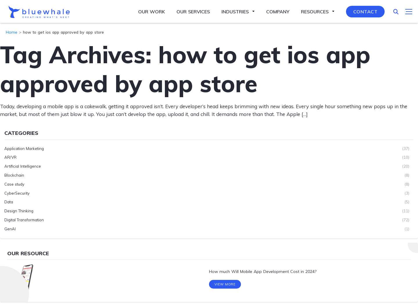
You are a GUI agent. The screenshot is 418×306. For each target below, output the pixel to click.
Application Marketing (24, 148)
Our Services (193, 12)
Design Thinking (18, 211)
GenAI (10, 228)
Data (8, 202)
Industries (235, 12)
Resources (315, 12)
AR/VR (10, 157)
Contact (365, 12)
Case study (14, 184)
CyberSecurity (17, 193)
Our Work (151, 12)
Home (11, 32)
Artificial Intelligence (22, 166)
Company (277, 12)
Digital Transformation (24, 220)
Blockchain (14, 175)
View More (225, 285)
